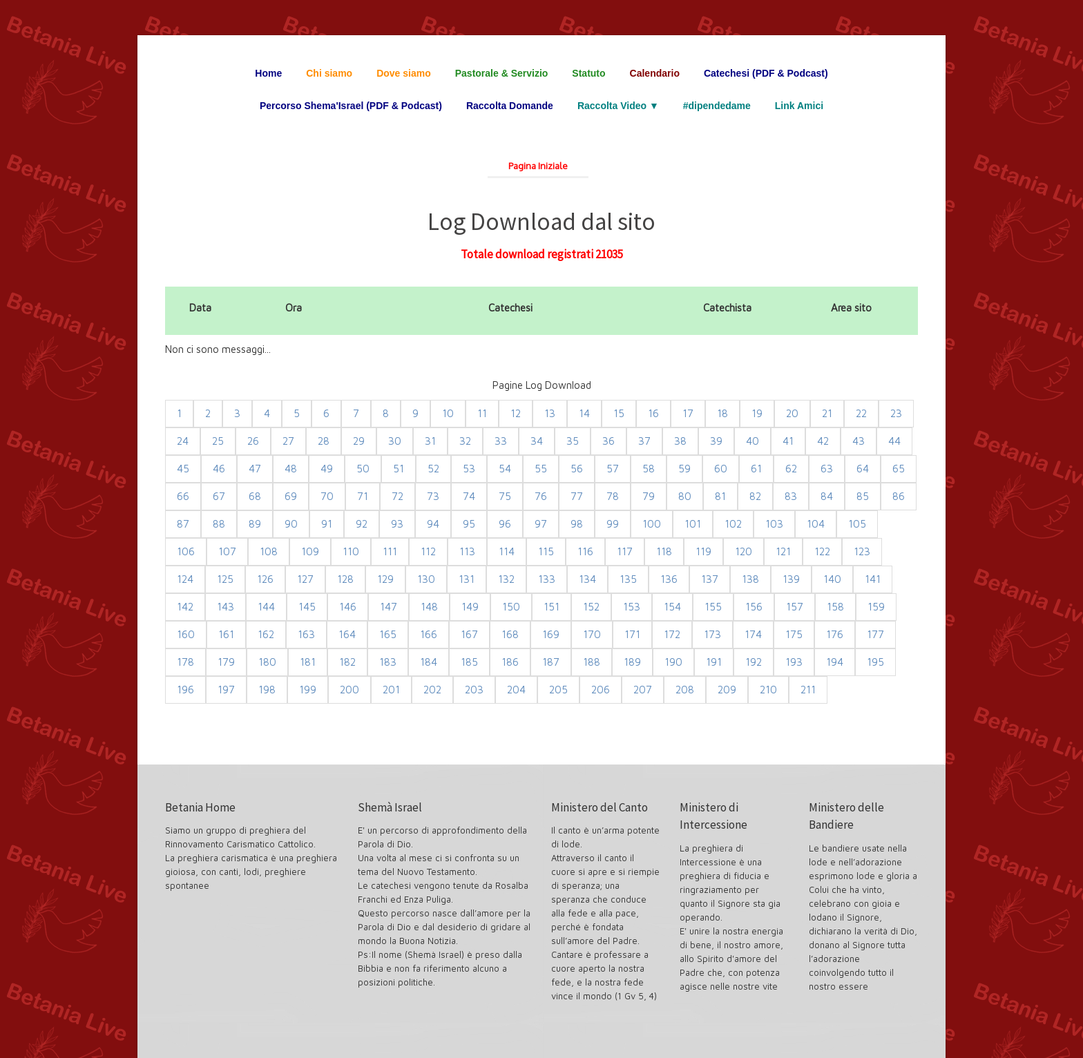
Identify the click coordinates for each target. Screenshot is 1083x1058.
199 (307, 689)
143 (225, 607)
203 (474, 689)
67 (219, 496)
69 (291, 496)
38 (680, 441)
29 (359, 441)
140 (832, 579)
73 (433, 496)
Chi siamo (329, 73)
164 (347, 634)
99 (612, 524)
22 (861, 413)
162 (266, 634)
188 (591, 662)
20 (792, 413)
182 (347, 662)
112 (428, 551)
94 (433, 524)
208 (684, 689)
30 (394, 441)
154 (672, 607)
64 (862, 468)
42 (823, 441)
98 (577, 524)
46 (219, 468)
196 (185, 689)
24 (183, 441)
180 (267, 662)
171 (632, 634)
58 (648, 468)
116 (585, 551)
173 (712, 634)
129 (385, 579)
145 (307, 607)
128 (345, 579)
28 (323, 441)
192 (753, 662)
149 (470, 607)
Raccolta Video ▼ (618, 105)
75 (505, 496)
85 (862, 496)
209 (727, 689)
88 (219, 524)
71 (362, 496)
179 (226, 662)
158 (835, 607)
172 (672, 634)
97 (541, 524)
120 (743, 551)
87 (183, 524)
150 (511, 607)
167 (469, 634)
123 (862, 551)
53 (469, 468)
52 (433, 468)
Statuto (588, 73)
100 (651, 524)
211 (808, 689)
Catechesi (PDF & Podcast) (766, 73)
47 (255, 468)
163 (306, 634)
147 (388, 607)
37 (644, 441)
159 (876, 607)
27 (288, 441)
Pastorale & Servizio (501, 73)
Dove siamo (403, 73)
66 (183, 496)
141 (873, 579)
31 (430, 441)
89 (255, 524)
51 (398, 468)
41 (788, 441)
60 (720, 468)
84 (827, 496)
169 (550, 634)
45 (183, 468)
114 (507, 551)
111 (390, 551)
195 (875, 662)
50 (363, 468)
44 (894, 441)
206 (600, 689)
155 (713, 607)
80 (684, 496)
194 (834, 662)
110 (351, 551)
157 (794, 607)
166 (428, 634)
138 (750, 579)
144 (266, 607)
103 (774, 524)
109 (310, 551)
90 (291, 524)
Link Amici (799, 105)
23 (896, 413)
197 (226, 689)
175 (794, 634)
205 (558, 689)
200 (349, 689)
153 (631, 607)
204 (516, 689)
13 (549, 413)
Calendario (655, 73)
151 (551, 607)
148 (429, 607)
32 (465, 441)
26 (253, 441)
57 (612, 468)
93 (397, 524)
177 (875, 634)
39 (716, 441)
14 (584, 413)
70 (327, 496)
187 (550, 662)
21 (827, 413)
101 (692, 524)
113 (467, 551)
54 (505, 468)
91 (326, 524)
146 (347, 607)
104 (816, 524)
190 (673, 662)
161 (226, 634)
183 (387, 662)
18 (722, 413)
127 (305, 579)
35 (572, 441)
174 (753, 634)
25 (218, 441)
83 (791, 496)
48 (291, 468)
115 (546, 551)
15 (618, 413)
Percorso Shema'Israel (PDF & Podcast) (351, 105)
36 (608, 441)
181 (308, 662)
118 (664, 551)
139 (791, 579)
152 (591, 607)
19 (757, 413)
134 (587, 579)
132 (506, 579)
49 (326, 468)
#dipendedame (717, 105)
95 (469, 524)
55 (541, 468)
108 (269, 551)
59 (684, 468)
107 (227, 551)
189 (632, 662)
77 (577, 496)
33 (501, 441)
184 (428, 662)
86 (898, 496)
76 (541, 496)
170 (592, 634)
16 (653, 413)
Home (268, 73)
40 (752, 441)
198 (267, 689)
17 (687, 413)
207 (642, 689)
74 (469, 496)
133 (546, 579)
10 (448, 413)
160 (186, 634)
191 (714, 662)
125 (225, 579)
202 (432, 689)
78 (612, 496)
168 (510, 634)
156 (754, 607)
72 (397, 496)
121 (783, 551)
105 (857, 524)
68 (255, 496)
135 (628, 579)
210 (768, 689)
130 (426, 579)
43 (858, 441)
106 (186, 551)
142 (185, 607)
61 (756, 468)
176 (834, 634)
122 (822, 551)
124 (185, 579)
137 (709, 579)
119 (703, 551)
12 (515, 413)
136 (669, 579)
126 (265, 579)
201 (391, 689)
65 (898, 468)
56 (577, 468)
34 (536, 441)
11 (482, 413)
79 (648, 496)
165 (387, 634)
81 (720, 496)
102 (733, 524)
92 (361, 524)
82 (755, 496)
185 (469, 662)
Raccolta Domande (509, 105)
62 (791, 468)
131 (467, 579)
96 (505, 524)
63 (827, 468)
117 (625, 551)
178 (185, 662)
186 (510, 662)
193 (794, 662)
